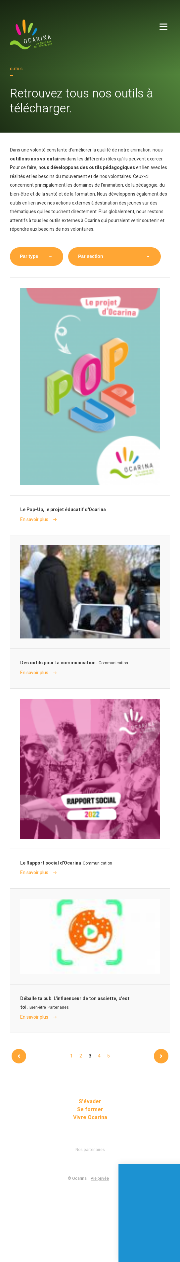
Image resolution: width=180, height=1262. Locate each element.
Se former (90, 1109)
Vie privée (100, 1178)
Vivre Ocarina (90, 1117)
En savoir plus (38, 519)
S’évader (90, 1102)
